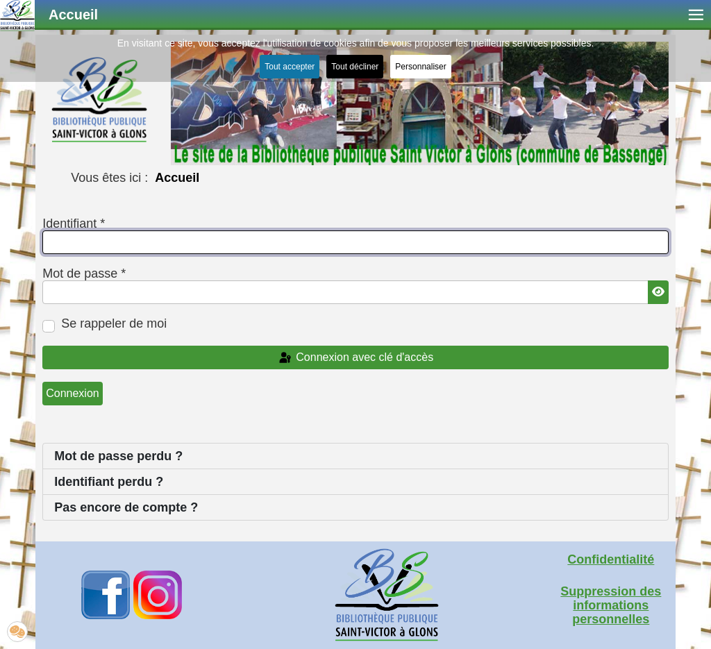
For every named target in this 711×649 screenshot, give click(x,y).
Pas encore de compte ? (126, 507)
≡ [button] (696, 15)
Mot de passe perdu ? (118, 456)
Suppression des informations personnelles (610, 605)
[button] (17, 631)
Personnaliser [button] (420, 66)
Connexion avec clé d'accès (355, 358)
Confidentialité (610, 559)
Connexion (72, 393)
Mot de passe (84, 273)
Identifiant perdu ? (108, 482)
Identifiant (73, 223)
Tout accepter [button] (290, 66)
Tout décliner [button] (354, 66)
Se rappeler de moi (114, 323)
